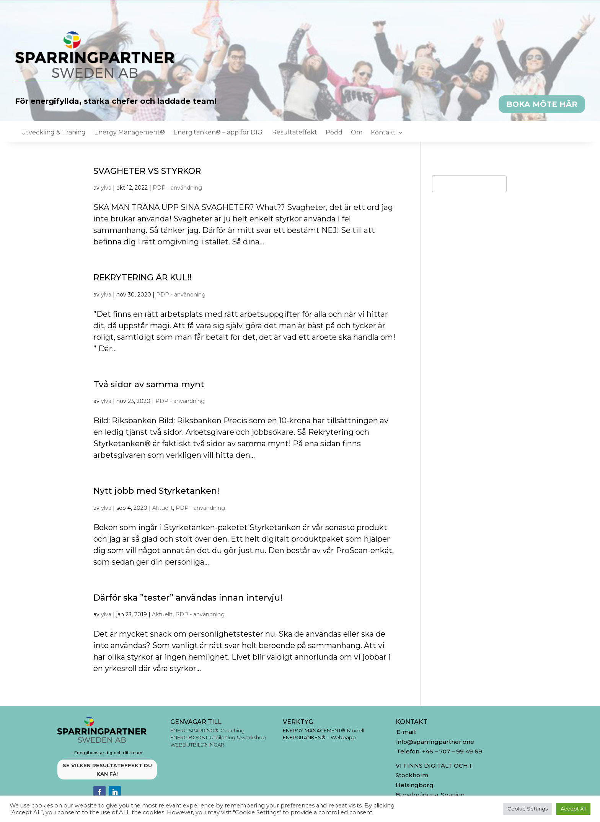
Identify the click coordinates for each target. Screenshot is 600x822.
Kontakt (383, 133)
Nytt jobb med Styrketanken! (156, 491)
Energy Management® (129, 133)
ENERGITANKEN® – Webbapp (319, 737)
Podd (334, 133)
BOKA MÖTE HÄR (541, 104)
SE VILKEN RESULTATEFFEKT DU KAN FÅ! (107, 769)
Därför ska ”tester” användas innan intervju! (187, 598)
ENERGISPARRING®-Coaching (207, 730)
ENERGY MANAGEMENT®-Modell (323, 730)
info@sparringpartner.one (436, 741)
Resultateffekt (294, 133)
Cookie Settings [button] (527, 809)
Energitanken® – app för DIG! (218, 133)
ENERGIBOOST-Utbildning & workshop (218, 737)
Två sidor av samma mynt (148, 384)
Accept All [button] (573, 809)
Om (356, 133)
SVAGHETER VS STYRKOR (147, 171)
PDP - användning (177, 187)
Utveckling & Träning (53, 133)
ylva (106, 187)
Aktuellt (162, 507)
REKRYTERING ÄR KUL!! (142, 277)
